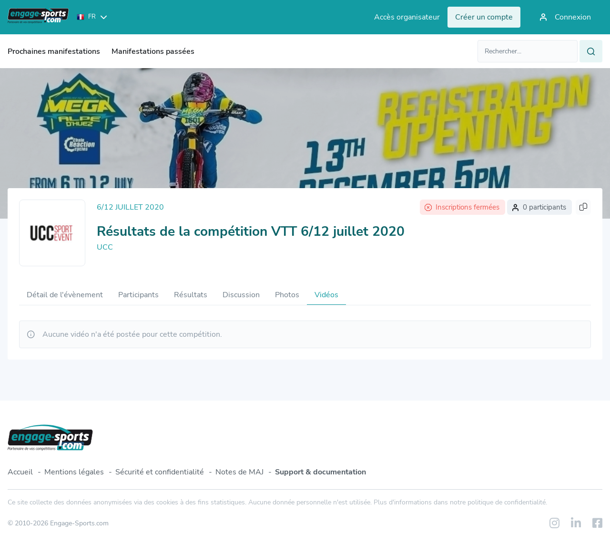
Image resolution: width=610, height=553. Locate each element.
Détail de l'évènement (65, 295)
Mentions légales (74, 472)
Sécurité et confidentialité (159, 472)
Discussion (241, 295)
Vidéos (326, 295)
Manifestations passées (153, 51)
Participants (138, 295)
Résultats (190, 295)
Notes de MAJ (239, 472)
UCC (105, 247)
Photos (287, 295)
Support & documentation (320, 472)
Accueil (20, 472)
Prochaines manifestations (54, 51)
